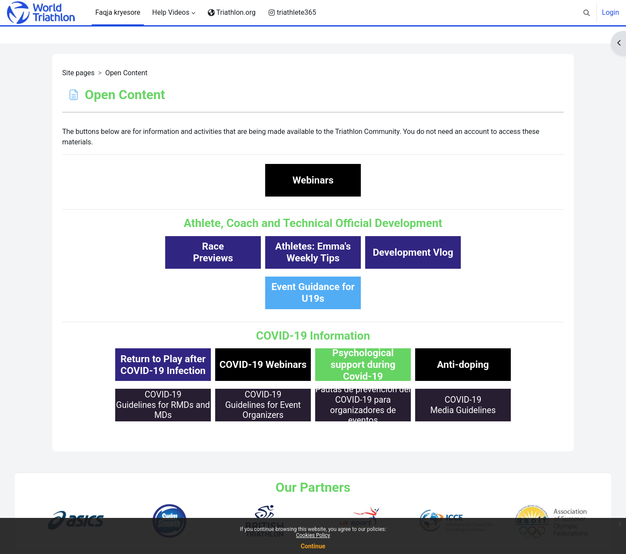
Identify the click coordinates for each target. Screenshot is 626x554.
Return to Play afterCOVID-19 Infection (163, 364)
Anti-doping (463, 364)
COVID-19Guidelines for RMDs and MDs (163, 405)
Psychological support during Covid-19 (362, 364)
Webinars (313, 180)
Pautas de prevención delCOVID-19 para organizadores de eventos (362, 405)
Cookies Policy (313, 535)
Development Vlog (413, 252)
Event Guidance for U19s (312, 292)
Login (610, 12)
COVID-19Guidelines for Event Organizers (263, 405)
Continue (313, 546)
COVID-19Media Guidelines (463, 405)
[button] (587, 12)
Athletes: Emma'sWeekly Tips (313, 252)
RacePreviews (213, 252)
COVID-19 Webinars (263, 364)
